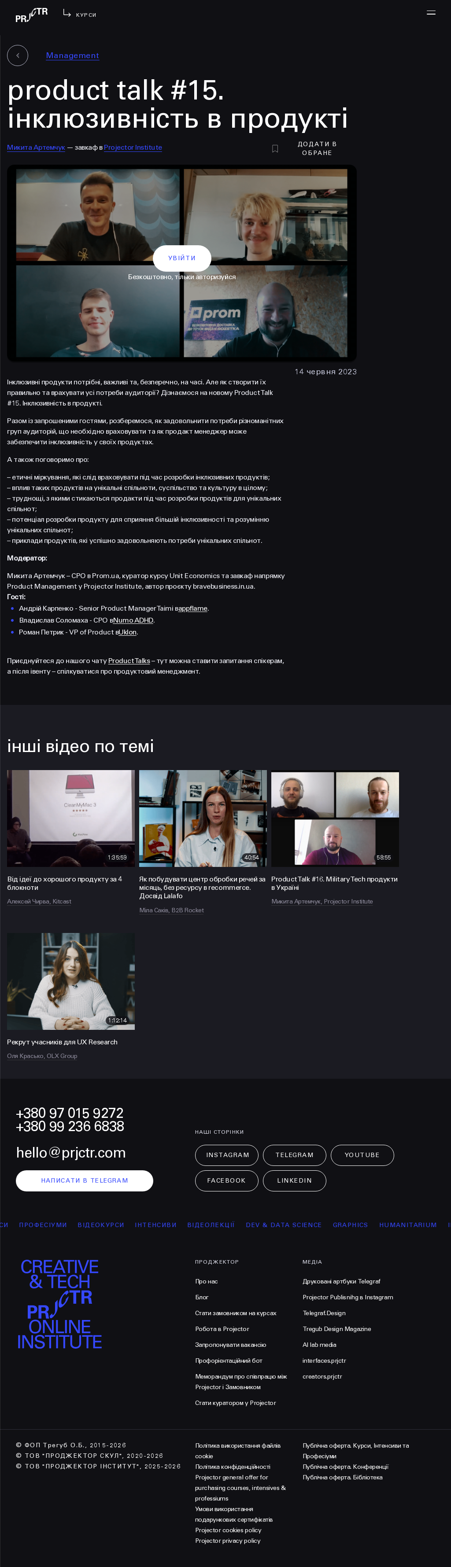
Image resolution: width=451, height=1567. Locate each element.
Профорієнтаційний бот (228, 1360)
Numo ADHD (133, 620)
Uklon (127, 632)
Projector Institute (133, 147)
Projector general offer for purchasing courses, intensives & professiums (240, 1488)
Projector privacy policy (227, 1541)
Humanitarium (413, 1225)
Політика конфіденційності (232, 1467)
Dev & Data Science (289, 1225)
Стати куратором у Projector (235, 1403)
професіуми (49, 1225)
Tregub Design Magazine (337, 1329)
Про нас (206, 1281)
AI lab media (319, 1345)
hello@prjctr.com (71, 1152)
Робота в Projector (222, 1329)
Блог (202, 1297)
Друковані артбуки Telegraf (342, 1281)
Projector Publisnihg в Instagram (348, 1297)
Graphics (356, 1225)
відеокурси (106, 1225)
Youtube (362, 1155)
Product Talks (129, 660)
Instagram (228, 1155)
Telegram (294, 1155)
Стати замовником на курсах (236, 1313)
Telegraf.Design (324, 1313)
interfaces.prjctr (324, 1360)
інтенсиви (161, 1225)
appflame (192, 608)
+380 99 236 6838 (70, 1126)
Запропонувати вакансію (230, 1345)
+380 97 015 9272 (69, 1113)
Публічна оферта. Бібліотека (343, 1477)
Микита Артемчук (36, 147)
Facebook (226, 1180)
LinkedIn (294, 1180)
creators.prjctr (322, 1376)
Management (73, 55)
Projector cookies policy (228, 1530)
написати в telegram (85, 1180)
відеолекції (216, 1225)
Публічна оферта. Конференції (346, 1467)
